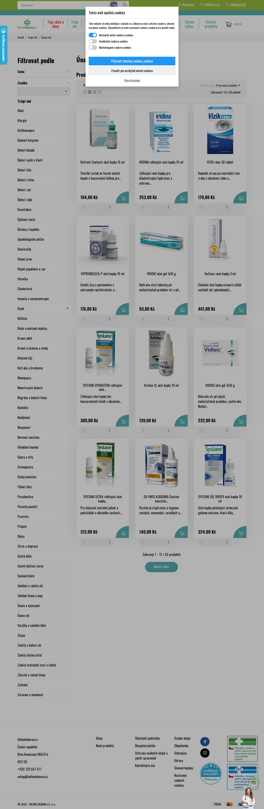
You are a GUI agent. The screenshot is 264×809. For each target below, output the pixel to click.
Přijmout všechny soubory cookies (132, 61)
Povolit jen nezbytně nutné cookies (132, 70)
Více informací (132, 80)
